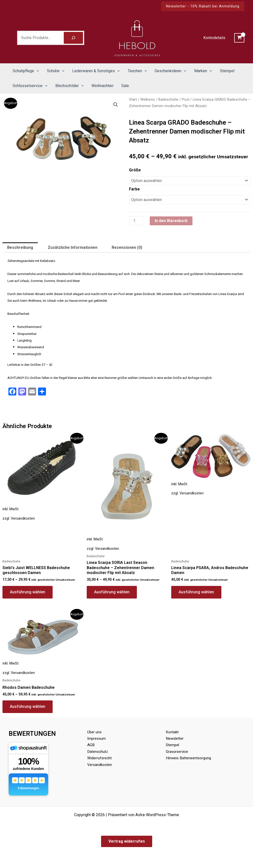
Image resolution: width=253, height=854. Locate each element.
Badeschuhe (168, 99)
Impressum (97, 738)
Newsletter (175, 738)
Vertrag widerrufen (126, 841)
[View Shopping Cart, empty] (239, 38)
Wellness (147, 99)
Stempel (227, 71)
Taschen (137, 71)
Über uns (95, 732)
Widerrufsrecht (100, 758)
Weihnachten (102, 85)
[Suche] (73, 38)
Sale (125, 85)
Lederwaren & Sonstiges (96, 71)
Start (133, 99)
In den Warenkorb (171, 220)
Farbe (134, 189)
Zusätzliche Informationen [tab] (72, 247)
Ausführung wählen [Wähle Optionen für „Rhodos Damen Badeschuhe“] (27, 706)
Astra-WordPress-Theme (157, 814)
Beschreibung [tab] (20, 247)
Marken (203, 71)
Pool (185, 99)
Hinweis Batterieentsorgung (190, 758)
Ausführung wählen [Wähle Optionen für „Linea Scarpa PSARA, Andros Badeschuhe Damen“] (196, 592)
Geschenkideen (170, 71)
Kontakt (172, 732)
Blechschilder (69, 85)
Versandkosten (23, 518)
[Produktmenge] (136, 220)
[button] (202, 6)
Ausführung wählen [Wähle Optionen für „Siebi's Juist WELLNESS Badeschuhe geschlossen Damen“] (27, 592)
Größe (135, 170)
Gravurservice (178, 751)
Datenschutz (98, 751)
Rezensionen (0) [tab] (127, 247)
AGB (91, 744)
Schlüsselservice (30, 85)
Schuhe (55, 71)
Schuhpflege (26, 71)
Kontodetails (214, 37)
